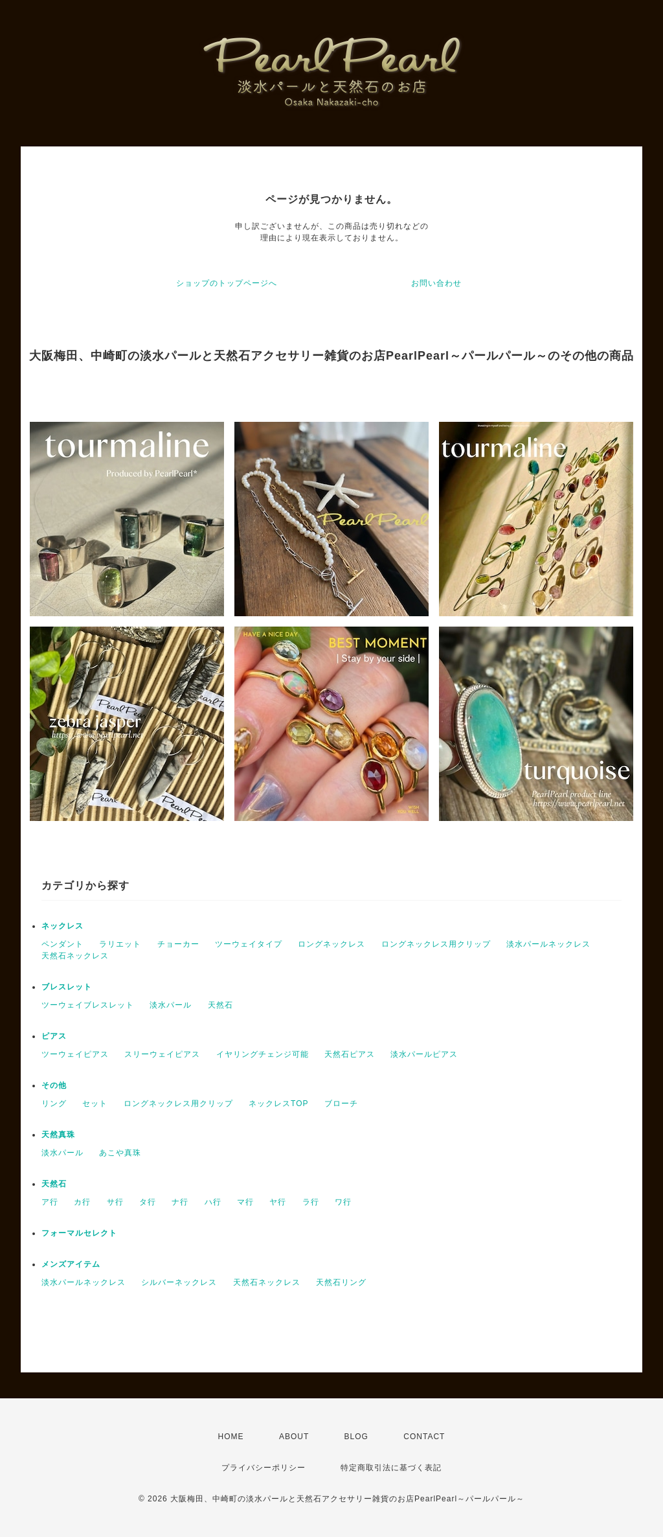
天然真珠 (58, 1134)
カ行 (82, 1202)
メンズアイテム (70, 1264)
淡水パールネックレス (548, 944)
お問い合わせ (436, 283)
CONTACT (424, 1436)
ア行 (49, 1202)
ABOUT (294, 1436)
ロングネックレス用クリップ (436, 944)
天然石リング (341, 1282)
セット (94, 1103)
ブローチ (341, 1103)
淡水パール (171, 1005)
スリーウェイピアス (162, 1054)
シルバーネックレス (179, 1282)
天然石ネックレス (75, 955)
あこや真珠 (120, 1152)
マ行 (245, 1202)
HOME (231, 1436)
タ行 (147, 1202)
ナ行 (180, 1202)
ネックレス (62, 925)
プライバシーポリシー (263, 1467)
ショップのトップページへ (226, 283)
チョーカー (178, 944)
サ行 (115, 1202)
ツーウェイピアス (75, 1054)
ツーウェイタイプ (248, 944)
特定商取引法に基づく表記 (391, 1467)
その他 (54, 1085)
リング (54, 1103)
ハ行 (213, 1202)
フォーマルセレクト (79, 1233)
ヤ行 (277, 1202)
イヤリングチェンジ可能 (262, 1054)
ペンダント (62, 944)
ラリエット (120, 944)
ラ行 (310, 1202)
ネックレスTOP (278, 1103)
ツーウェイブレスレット (87, 1005)
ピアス (54, 1036)
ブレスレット (66, 986)
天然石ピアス (349, 1054)
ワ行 (343, 1202)
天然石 (220, 1005)
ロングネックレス (331, 944)
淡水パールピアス (424, 1054)
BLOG (356, 1436)
